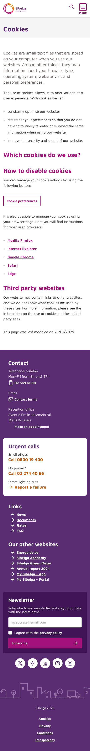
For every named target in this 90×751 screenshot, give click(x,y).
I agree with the (38, 633)
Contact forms (22, 399)
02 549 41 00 (22, 382)
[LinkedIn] (45, 663)
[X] (20, 663)
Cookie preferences (22, 201)
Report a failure (27, 487)
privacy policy (51, 633)
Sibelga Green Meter (30, 563)
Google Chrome (20, 257)
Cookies (45, 718)
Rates (18, 525)
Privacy (45, 725)
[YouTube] (58, 663)
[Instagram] (70, 663)
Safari (12, 265)
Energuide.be (24, 552)
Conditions (45, 733)
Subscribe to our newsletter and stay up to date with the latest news (44, 610)
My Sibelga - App (28, 574)
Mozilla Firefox (20, 240)
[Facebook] (33, 663)
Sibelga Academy (28, 557)
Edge (11, 274)
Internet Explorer (22, 249)
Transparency (45, 740)
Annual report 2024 (30, 568)
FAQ (17, 530)
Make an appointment (28, 426)
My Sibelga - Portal (29, 579)
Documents (23, 519)
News (18, 514)
